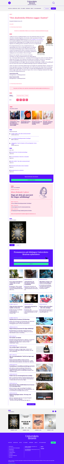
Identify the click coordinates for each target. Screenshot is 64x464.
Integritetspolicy (13, 455)
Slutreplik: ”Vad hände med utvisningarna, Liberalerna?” (48, 123)
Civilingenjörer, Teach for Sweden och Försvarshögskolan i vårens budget (14, 123)
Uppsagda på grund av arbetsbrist (17, 170)
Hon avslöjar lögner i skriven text (17, 347)
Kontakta (11, 446)
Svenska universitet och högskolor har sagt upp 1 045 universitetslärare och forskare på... (31, 288)
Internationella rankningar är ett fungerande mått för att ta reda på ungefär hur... (46, 311)
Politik (26, 95)
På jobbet (23, 8)
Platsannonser (37, 8)
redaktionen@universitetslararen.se (42, 88)
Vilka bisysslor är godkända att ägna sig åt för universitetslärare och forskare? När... (15, 311)
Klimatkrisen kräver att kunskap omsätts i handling (37, 123)
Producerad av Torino (11, 463)
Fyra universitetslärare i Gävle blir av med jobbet (19, 156)
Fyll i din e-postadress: (18, 257)
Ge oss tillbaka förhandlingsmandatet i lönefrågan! (21, 138)
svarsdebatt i (37, 39)
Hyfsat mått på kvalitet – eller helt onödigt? (45, 307)
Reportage (14, 8)
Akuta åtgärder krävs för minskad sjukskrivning (21, 207)
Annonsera (11, 449)
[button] (17, 100)
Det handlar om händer (15, 337)
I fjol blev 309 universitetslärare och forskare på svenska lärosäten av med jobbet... (31, 311)
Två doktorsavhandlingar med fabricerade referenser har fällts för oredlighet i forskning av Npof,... (45, 287)
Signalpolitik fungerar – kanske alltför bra (26, 122)
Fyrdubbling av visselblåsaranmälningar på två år (22, 366)
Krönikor (28, 8)
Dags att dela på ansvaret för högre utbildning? (22, 196)
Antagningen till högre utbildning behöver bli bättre (22, 210)
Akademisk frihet (20, 95)
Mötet (19, 8)
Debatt (32, 8)
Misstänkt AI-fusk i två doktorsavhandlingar (18, 152)
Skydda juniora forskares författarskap (19, 319)
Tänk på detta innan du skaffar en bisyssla (16, 307)
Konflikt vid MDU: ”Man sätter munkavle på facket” (21, 133)
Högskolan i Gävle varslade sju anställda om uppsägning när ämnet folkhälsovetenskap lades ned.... (16, 288)
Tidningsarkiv (12, 452)
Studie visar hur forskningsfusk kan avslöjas (20, 375)
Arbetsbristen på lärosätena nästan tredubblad (19, 165)
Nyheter (10, 8)
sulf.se (42, 446)
